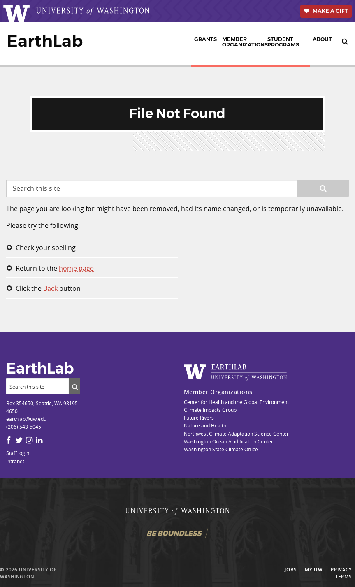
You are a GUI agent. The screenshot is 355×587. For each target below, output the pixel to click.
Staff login (17, 453)
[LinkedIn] (39, 440)
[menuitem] (205, 43)
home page (76, 268)
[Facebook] (8, 440)
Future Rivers (199, 417)
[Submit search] (74, 386)
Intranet (15, 461)
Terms (343, 577)
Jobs (291, 570)
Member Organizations (243, 42)
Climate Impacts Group (210, 409)
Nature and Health (205, 425)
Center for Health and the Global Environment (236, 402)
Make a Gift (330, 11)
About (322, 39)
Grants (205, 39)
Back (50, 288)
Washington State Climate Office (221, 449)
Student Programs (283, 42)
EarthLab (45, 41)
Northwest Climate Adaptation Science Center (236, 433)
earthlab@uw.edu (26, 418)
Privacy (341, 570)
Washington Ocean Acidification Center (228, 441)
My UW (313, 570)
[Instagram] (29, 440)
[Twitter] (19, 440)
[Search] (37, 386)
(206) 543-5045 (23, 426)
